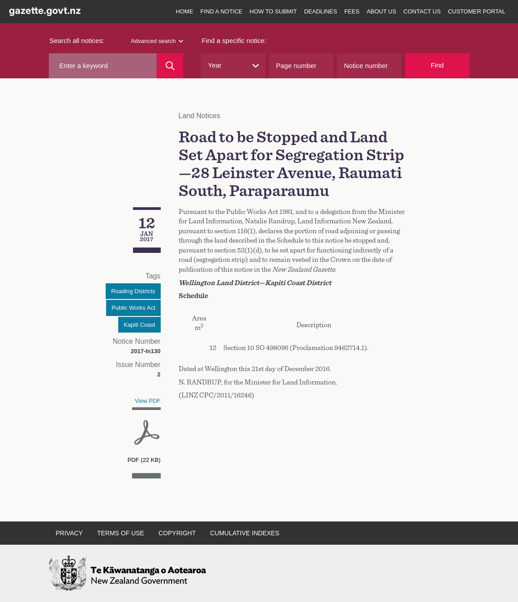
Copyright (177, 533)
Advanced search (157, 41)
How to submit (273, 11)
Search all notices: (77, 40)
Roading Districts (133, 291)
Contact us (422, 11)
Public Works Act (133, 307)
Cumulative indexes (244, 533)
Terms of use (120, 533)
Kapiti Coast (139, 324)
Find (437, 65)
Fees (352, 11)
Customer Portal (476, 11)
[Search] (170, 65)
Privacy (69, 533)
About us (381, 11)
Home (184, 11)
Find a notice (222, 11)
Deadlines (320, 11)
